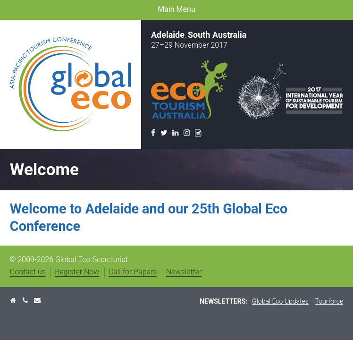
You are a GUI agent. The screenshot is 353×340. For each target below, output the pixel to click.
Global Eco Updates (280, 301)
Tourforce (329, 301)
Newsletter (184, 271)
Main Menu (176, 9)
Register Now (77, 271)
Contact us (28, 271)
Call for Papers (133, 271)
